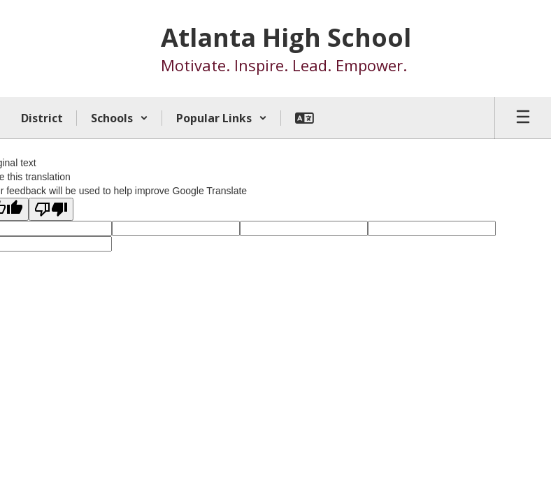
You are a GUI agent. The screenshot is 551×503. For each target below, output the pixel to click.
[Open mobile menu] (523, 118)
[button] (119, 118)
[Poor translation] (51, 209)
